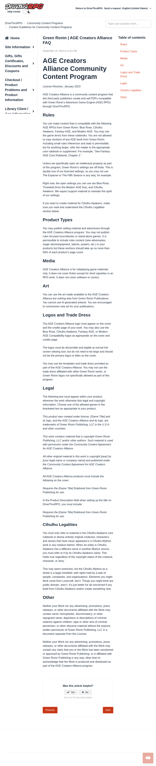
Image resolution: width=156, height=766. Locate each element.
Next (108, 710)
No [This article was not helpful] (86, 692)
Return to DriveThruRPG (89, 8)
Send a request (112, 8)
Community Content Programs (45, 23)
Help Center (14, 11)
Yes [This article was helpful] (73, 692)
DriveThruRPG (13, 23)
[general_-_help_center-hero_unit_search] (128, 24)
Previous (50, 710)
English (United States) (135, 8)
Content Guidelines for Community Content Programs (40, 27)
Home (15, 38)
